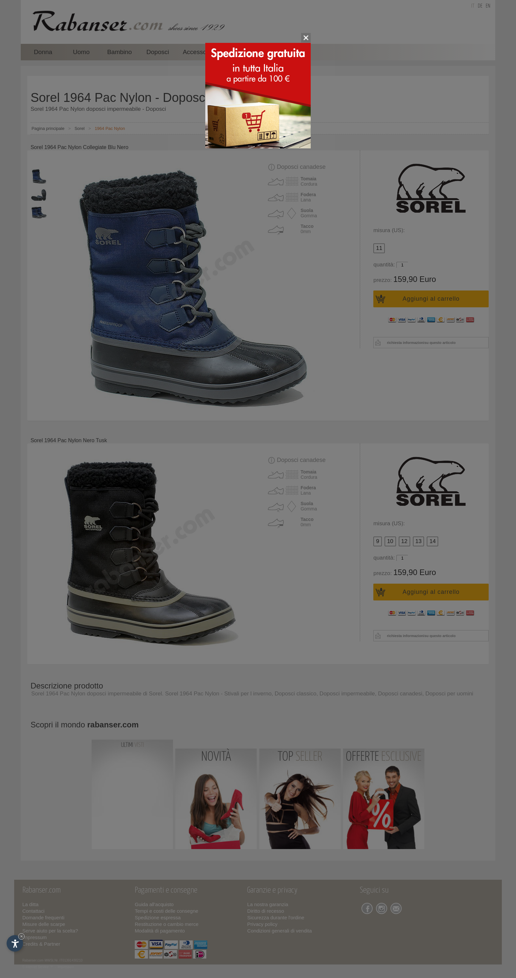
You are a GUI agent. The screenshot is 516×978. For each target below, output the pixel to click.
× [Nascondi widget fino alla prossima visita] (21, 936)
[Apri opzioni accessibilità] (15, 943)
